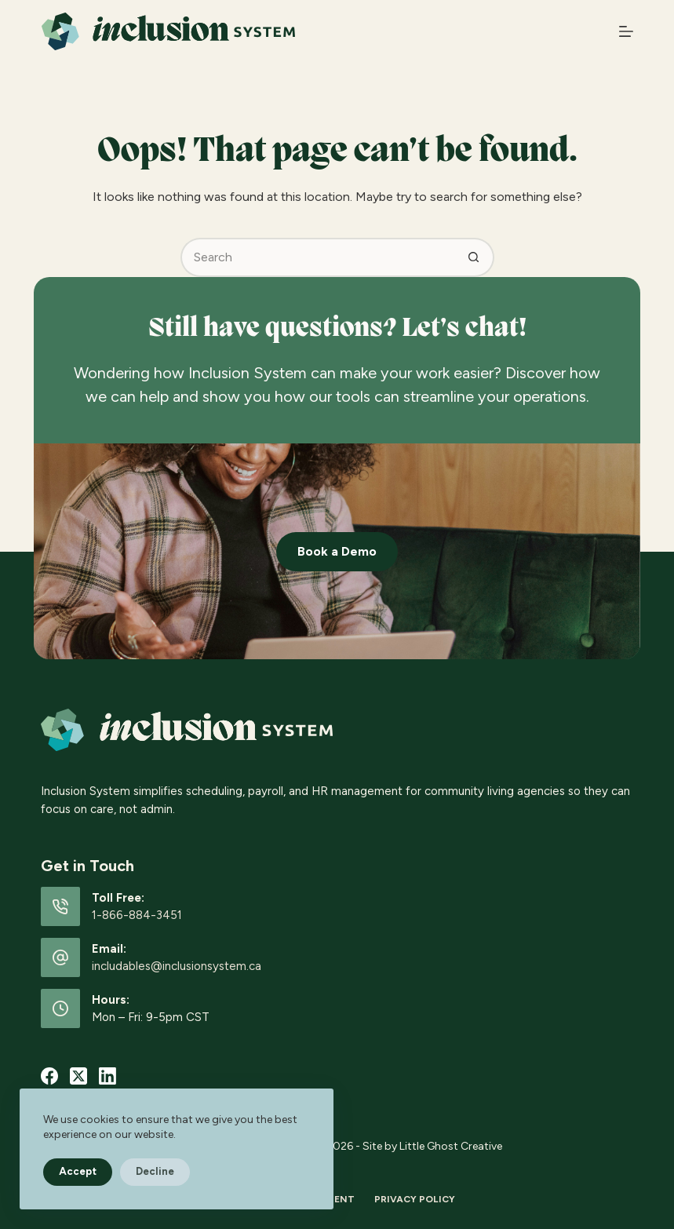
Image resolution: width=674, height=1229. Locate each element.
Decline (155, 1171)
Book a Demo (337, 551)
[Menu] (626, 31)
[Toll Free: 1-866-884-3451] (60, 906)
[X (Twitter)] (78, 1076)
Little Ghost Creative (450, 1146)
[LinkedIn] (107, 1076)
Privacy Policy (414, 1199)
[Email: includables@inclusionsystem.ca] (60, 957)
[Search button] (474, 257)
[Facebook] (49, 1076)
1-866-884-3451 (137, 915)
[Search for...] (317, 257)
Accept (78, 1171)
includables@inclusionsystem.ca (176, 966)
